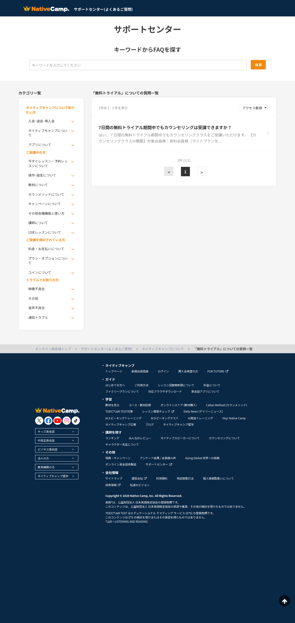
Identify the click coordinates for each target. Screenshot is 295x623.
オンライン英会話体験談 (120, 464)
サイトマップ (113, 478)
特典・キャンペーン (117, 458)
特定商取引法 (185, 478)
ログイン (163, 371)
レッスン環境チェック (158, 411)
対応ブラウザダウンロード (165, 391)
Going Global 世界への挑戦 (202, 458)
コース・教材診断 (140, 405)
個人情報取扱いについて (218, 478)
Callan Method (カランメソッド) (226, 405)
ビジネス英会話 (47, 449)
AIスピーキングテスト (164, 418)
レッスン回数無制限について (176, 385)
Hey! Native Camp (234, 418)
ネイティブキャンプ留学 (53, 476)
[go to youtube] (57, 421)
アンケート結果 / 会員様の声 (158, 458)
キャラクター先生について (122, 444)
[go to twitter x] (39, 421)
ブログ (149, 424)
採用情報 (113, 485)
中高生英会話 (46, 440)
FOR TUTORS (217, 371)
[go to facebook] (48, 421)
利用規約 (161, 478)
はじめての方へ (115, 385)
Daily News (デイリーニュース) (203, 411)
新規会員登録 (140, 371)
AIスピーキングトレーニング (123, 418)
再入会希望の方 (188, 371)
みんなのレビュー (140, 438)
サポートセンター (159, 464)
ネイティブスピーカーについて (180, 438)
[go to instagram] (67, 421)
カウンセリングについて (224, 438)
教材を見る (112, 405)
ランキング (112, 438)
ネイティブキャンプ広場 (120, 424)
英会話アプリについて (205, 391)
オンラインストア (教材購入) (178, 405)
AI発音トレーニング (200, 418)
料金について (212, 385)
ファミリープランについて (122, 391)
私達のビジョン (140, 485)
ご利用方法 (141, 385)
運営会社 (139, 478)
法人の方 (43, 458)
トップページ (113, 371)
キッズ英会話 (46, 431)
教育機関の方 (46, 467)
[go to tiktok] (76, 421)
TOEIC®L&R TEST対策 (119, 411)
